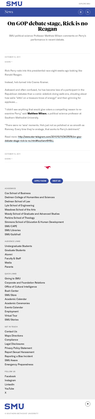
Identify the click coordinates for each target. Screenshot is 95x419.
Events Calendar (14, 307)
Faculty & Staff (13, 258)
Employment (11, 311)
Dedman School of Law (17, 201)
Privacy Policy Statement (18, 348)
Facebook (10, 376)
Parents (9, 266)
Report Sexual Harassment (19, 352)
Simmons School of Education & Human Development (34, 222)
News (9, 12)
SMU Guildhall (13, 234)
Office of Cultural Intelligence (21, 286)
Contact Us (11, 331)
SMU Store (11, 295)
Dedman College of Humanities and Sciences (30, 197)
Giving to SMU (12, 278)
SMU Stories (11, 319)
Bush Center (11, 290)
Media (8, 262)
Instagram (10, 380)
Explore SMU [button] (84, 4)
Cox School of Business (17, 193)
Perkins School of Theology (19, 217)
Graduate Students (15, 250)
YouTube (9, 388)
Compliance (11, 339)
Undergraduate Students (18, 246)
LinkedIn (9, 384)
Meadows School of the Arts (20, 209)
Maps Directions (14, 335)
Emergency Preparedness (19, 364)
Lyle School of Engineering (19, 205)
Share (8, 62)
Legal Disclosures (14, 343)
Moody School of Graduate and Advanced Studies (32, 213)
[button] (87, 403)
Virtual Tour (11, 315)
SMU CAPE (11, 226)
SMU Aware (11, 360)
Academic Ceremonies (17, 303)
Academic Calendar (16, 299)
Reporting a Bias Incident (19, 356)
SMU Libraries (12, 230)
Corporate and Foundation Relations (25, 282)
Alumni (8, 254)
